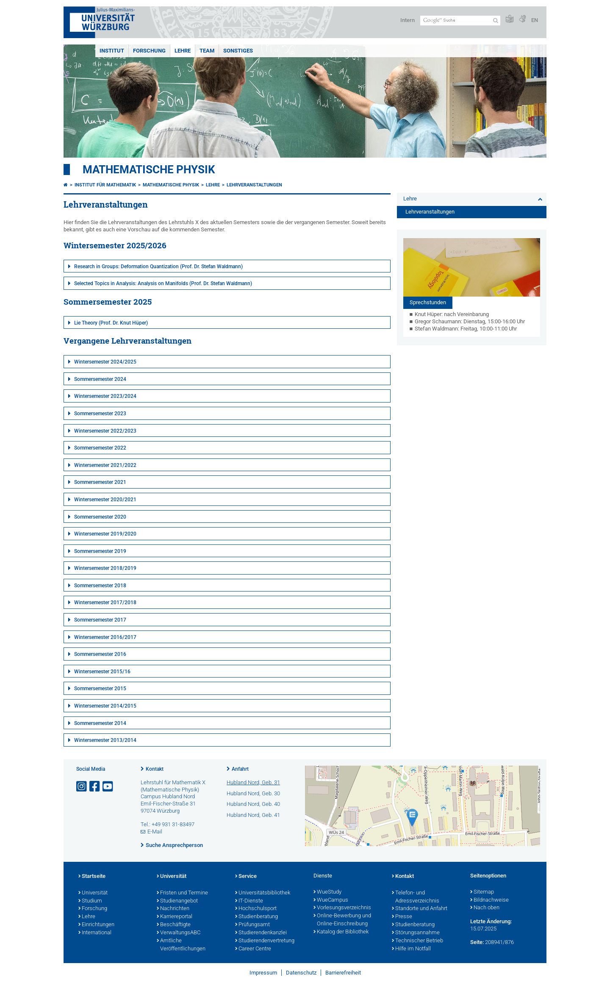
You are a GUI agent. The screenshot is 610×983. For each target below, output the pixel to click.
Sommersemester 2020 (100, 517)
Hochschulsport (256, 909)
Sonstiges (238, 50)
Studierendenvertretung (264, 941)
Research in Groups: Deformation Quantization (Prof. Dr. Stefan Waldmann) (158, 266)
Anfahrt (240, 769)
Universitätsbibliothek (262, 893)
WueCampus (330, 900)
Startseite (91, 876)
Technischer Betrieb (417, 941)
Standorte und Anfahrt (419, 909)
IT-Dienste (249, 901)
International (94, 933)
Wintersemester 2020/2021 (105, 500)
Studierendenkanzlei (261, 933)
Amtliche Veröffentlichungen (181, 945)
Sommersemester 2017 (100, 620)
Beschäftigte (174, 925)
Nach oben (484, 908)
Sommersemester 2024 (100, 379)
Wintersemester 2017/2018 (105, 602)
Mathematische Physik (149, 169)
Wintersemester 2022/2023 (105, 431)
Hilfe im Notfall (411, 949)
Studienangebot (177, 901)
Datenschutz (301, 972)
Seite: (477, 942)
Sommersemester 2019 (100, 551)
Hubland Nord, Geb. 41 (253, 815)
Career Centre (253, 949)
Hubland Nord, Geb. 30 (253, 793)
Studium (90, 901)
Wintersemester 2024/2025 (105, 362)
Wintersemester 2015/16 (102, 672)
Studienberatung (256, 917)
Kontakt (155, 769)
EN (534, 20)
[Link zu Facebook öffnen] (95, 786)
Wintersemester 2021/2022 (105, 465)
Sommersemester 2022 (100, 448)
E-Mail (154, 831)
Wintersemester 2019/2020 (105, 534)
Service (246, 876)
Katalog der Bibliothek (341, 932)
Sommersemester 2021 (100, 482)
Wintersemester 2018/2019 (105, 568)
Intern (407, 20)
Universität (93, 893)
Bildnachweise (489, 900)
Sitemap (482, 892)
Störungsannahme (416, 933)
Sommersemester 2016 (100, 654)
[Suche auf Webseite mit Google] (460, 20)
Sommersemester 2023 (100, 414)
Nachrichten (173, 909)
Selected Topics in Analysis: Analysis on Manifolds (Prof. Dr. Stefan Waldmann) (163, 283)
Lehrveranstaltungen (254, 185)
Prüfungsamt (252, 925)
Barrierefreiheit (343, 972)
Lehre (183, 50)
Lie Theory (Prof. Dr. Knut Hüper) (111, 323)
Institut (112, 50)
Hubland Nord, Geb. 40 (253, 804)
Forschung (149, 50)
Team (207, 50)
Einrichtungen (96, 925)
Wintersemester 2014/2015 (105, 706)
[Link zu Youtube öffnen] (108, 786)
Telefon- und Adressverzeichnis (415, 897)
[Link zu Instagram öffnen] (82, 786)
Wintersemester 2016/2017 (105, 637)
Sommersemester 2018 (100, 586)
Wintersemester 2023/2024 (105, 396)
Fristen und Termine (182, 893)
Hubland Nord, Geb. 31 (253, 782)
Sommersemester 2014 (100, 723)
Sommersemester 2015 (100, 688)
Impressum (263, 972)
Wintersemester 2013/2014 (105, 740)
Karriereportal (174, 917)
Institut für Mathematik (105, 185)
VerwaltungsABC (178, 933)
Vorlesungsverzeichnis (342, 908)
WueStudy (327, 892)
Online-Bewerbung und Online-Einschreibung (342, 920)
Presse (402, 917)
